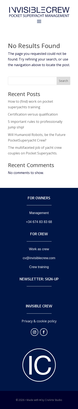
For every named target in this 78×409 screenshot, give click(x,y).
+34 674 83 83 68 (39, 222)
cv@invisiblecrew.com (39, 258)
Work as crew (39, 249)
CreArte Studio (53, 400)
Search (63, 81)
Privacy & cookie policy (39, 321)
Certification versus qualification (33, 114)
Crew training (39, 267)
